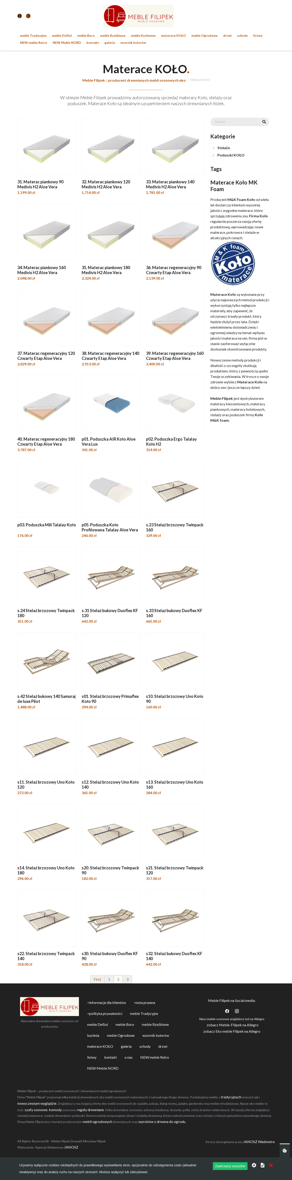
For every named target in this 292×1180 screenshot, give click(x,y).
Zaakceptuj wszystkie (230, 1166)
